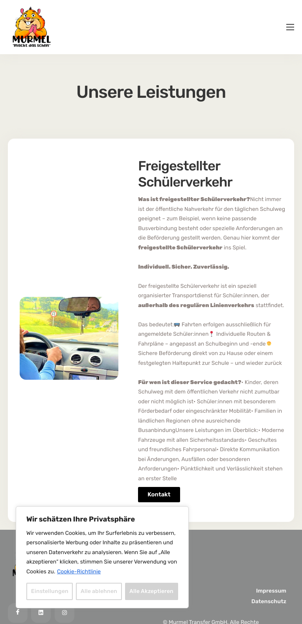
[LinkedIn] (41, 613)
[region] (102, 557)
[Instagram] (64, 613)
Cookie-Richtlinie (79, 571)
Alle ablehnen (99, 591)
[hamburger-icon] (290, 27)
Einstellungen (49, 591)
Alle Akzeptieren (151, 591)
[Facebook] (18, 613)
